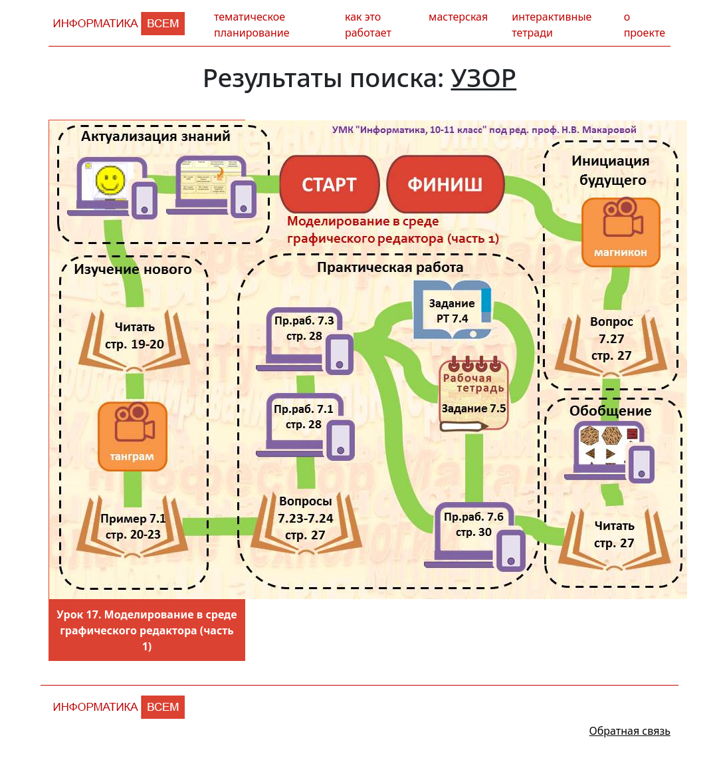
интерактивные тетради (551, 24)
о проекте (644, 24)
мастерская (458, 16)
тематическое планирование (251, 24)
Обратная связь (629, 730)
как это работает (368, 24)
